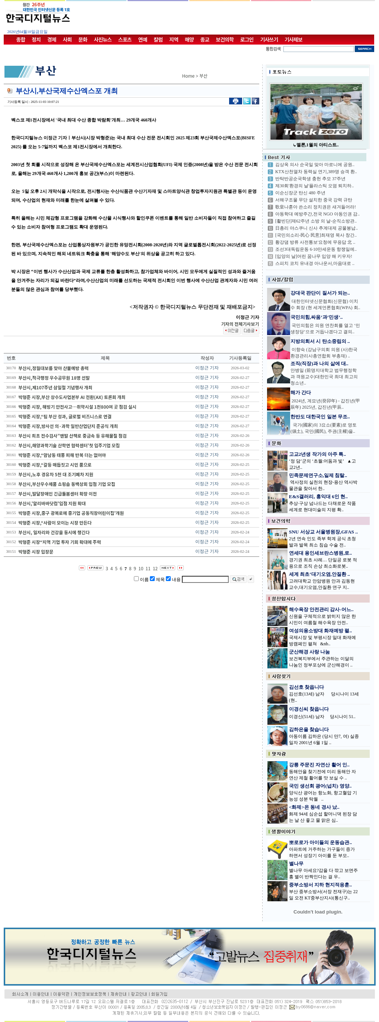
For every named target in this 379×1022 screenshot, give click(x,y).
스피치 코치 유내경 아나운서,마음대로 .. (314, 263)
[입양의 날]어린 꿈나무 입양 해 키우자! (313, 256)
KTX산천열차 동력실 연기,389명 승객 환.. (316, 171)
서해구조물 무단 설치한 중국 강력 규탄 (313, 199)
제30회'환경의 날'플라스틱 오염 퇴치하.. (314, 185)
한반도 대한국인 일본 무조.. (320, 416)
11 (147, 568)
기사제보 (293, 39)
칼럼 (158, 39)
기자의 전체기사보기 (240, 324)
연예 (142, 39)
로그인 (247, 39)
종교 (204, 39)
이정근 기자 (207, 367)
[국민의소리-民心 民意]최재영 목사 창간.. (316, 235)
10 (140, 568)
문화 (82, 39)
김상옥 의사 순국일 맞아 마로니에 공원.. (314, 164)
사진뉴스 (103, 39)
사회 (67, 39)
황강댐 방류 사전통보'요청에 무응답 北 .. (315, 242)
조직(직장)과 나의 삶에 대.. (319, 363)
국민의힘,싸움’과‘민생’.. (316, 317)
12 (155, 568)
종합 (20, 39)
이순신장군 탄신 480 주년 (300, 192)
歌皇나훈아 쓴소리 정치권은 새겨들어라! (315, 207)
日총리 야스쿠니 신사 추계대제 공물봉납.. (316, 228)
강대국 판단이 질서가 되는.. (320, 293)
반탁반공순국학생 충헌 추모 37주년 (310, 178)
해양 (189, 39)
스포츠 (125, 39)
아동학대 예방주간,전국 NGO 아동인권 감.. (317, 214)
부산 (203, 75)
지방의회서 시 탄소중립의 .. (320, 341)
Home (188, 75)
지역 (173, 39)
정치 (36, 39)
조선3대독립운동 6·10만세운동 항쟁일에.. (316, 249)
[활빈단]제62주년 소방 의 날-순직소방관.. (316, 221)
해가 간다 (300, 392)
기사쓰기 (269, 39)
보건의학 (225, 39)
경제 (51, 39)
